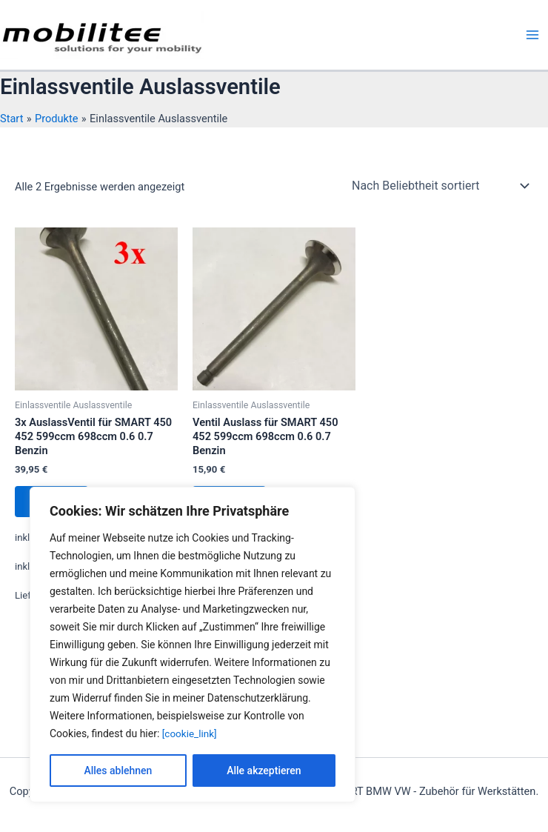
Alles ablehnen (118, 770)
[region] (192, 644)
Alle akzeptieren (264, 770)
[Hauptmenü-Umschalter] (532, 34)
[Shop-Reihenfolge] (439, 185)
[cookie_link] (190, 733)
